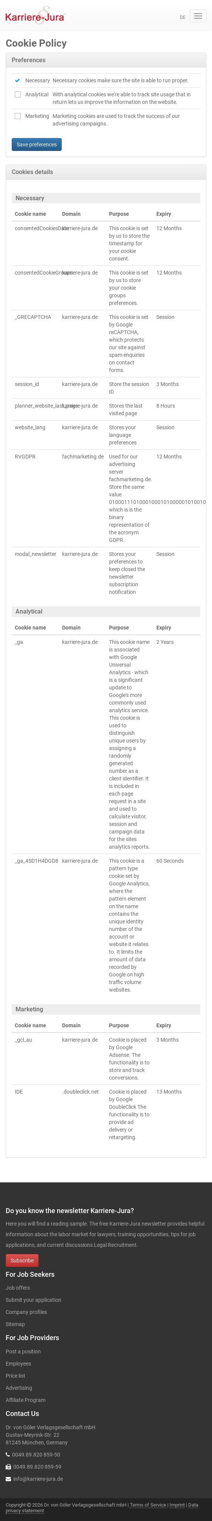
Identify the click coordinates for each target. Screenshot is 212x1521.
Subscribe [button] (22, 1260)
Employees (18, 1364)
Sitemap (15, 1324)
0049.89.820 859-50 (36, 1455)
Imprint (177, 1505)
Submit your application (33, 1300)
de (183, 17)
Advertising (19, 1388)
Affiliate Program (25, 1400)
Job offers (18, 1288)
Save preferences (37, 144)
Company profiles (26, 1312)
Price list (15, 1376)
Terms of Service (148, 1505)
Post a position (23, 1351)
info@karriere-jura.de (38, 1479)
